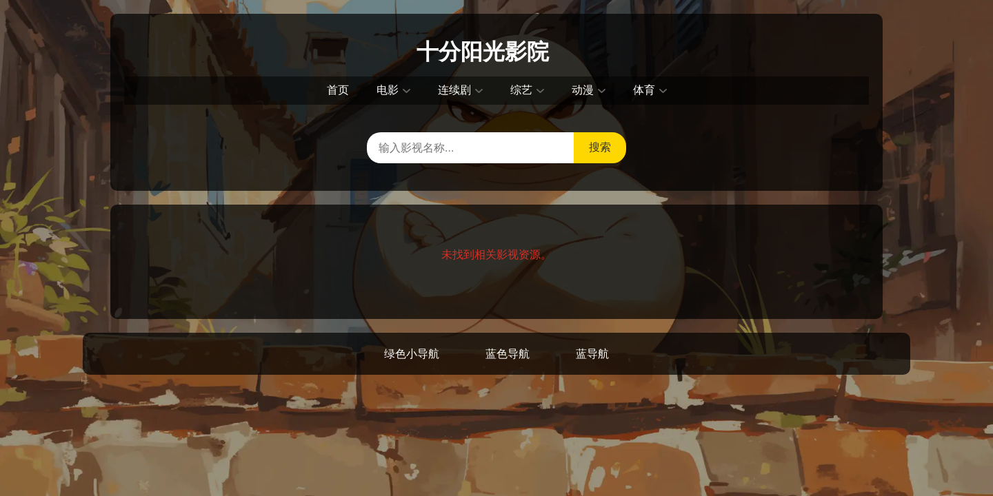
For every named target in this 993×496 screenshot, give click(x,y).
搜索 (600, 147)
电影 (388, 90)
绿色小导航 (411, 354)
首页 (338, 90)
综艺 (521, 90)
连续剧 (454, 90)
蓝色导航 (507, 354)
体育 (644, 90)
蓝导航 (592, 354)
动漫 (583, 90)
